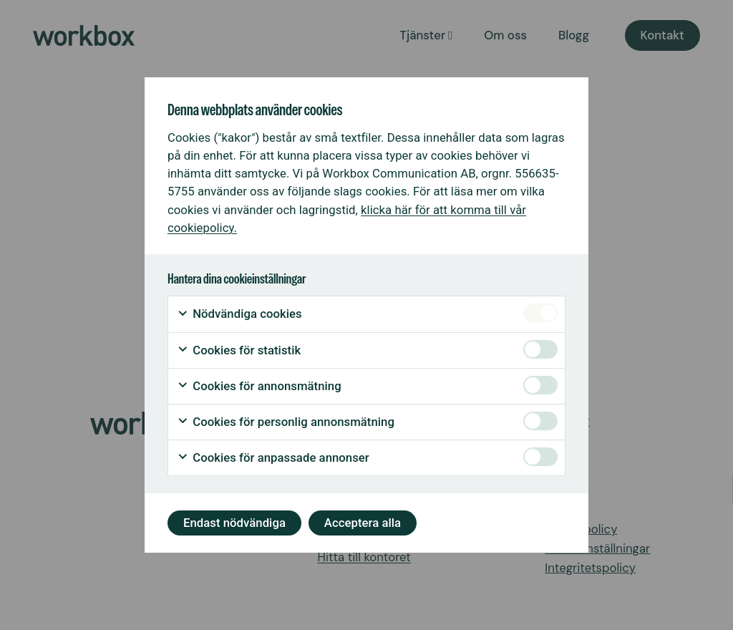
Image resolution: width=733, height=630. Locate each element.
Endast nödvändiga (234, 522)
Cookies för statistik (239, 350)
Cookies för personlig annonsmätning (285, 422)
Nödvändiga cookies (239, 313)
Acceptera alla (362, 522)
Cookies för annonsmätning (259, 386)
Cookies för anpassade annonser (273, 457)
